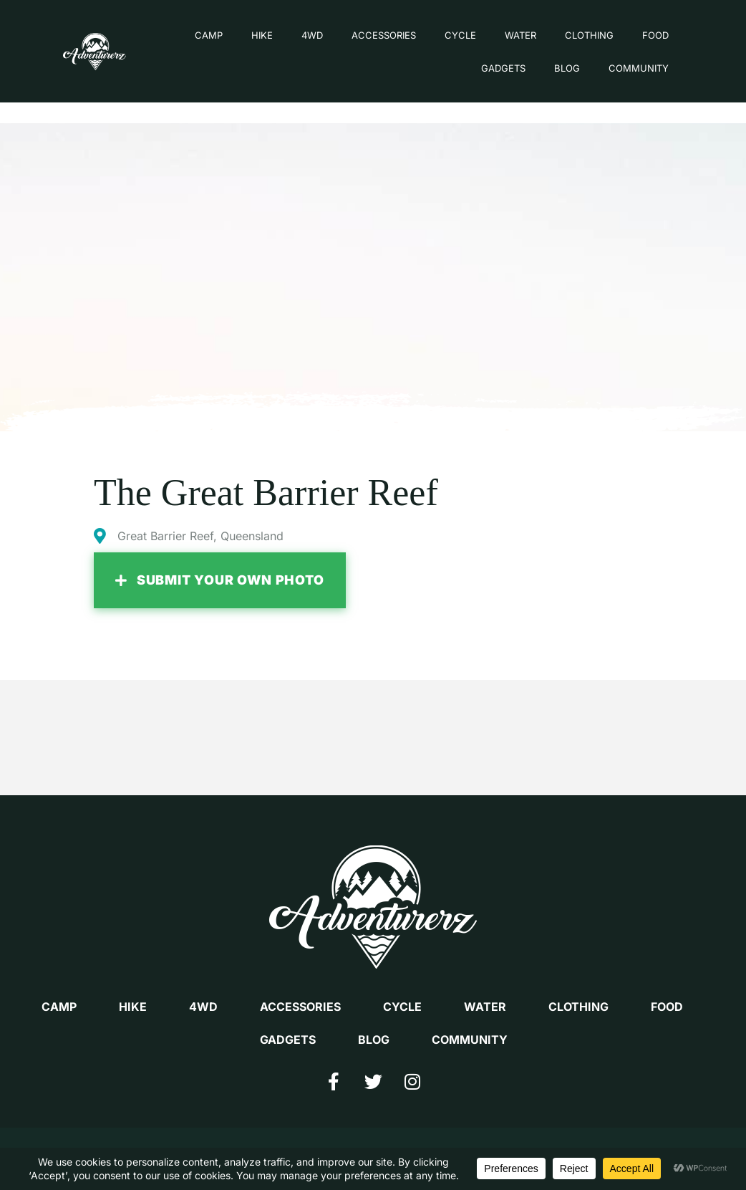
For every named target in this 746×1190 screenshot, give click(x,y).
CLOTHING (573, 38)
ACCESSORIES (368, 38)
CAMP (193, 38)
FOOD (639, 38)
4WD (296, 38)
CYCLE (444, 38)
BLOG (551, 71)
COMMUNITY (623, 71)
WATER (504, 38)
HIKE (246, 38)
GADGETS (487, 71)
